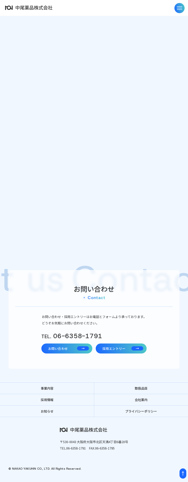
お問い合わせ (68, 348)
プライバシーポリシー (141, 411)
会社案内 (141, 399)
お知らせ (47, 411)
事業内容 (47, 388)
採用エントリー (122, 348)
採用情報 (47, 399)
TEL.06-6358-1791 (73, 448)
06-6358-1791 (71, 336)
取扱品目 (141, 388)
